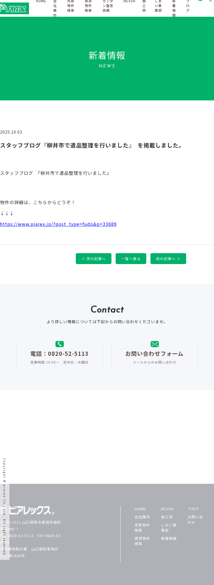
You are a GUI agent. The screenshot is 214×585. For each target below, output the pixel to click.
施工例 (167, 516)
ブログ (193, 508)
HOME (140, 508)
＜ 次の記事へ (96, 258)
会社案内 (142, 516)
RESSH (167, 508)
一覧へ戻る (133, 258)
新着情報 (169, 538)
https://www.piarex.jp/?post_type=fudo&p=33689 (60, 224)
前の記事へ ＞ (170, 258)
